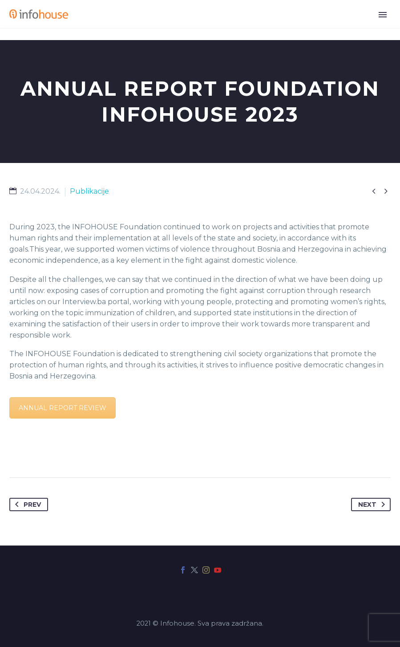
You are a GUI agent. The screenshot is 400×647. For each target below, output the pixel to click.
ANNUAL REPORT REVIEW (62, 408)
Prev (26, 504)
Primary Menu (383, 14)
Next (373, 504)
